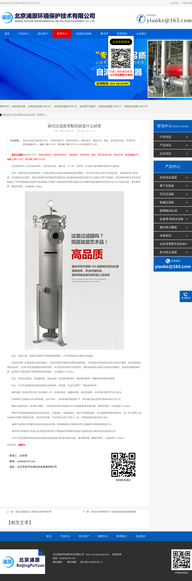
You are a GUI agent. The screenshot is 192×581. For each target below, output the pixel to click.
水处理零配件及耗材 (173, 244)
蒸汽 (22, 445)
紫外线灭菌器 (168, 227)
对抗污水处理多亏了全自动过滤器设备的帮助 (113, 512)
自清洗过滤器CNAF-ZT (39, 106)
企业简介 (141, 536)
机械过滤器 (167, 202)
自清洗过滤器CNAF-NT (136, 106)
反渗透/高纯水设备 (172, 219)
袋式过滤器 (17, 155)
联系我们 (174, 3)
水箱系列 (165, 235)
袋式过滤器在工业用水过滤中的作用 (33, 512)
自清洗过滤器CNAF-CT (109, 106)
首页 (48, 536)
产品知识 (165, 145)
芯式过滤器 (167, 194)
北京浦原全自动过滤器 (23, 115)
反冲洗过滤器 (168, 252)
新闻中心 (41, 115)
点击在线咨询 (121, 41)
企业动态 (165, 153)
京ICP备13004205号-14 (91, 562)
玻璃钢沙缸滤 (168, 210)
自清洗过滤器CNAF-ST (65, 106)
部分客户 (84, 536)
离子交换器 (167, 185)
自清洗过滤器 (168, 177)
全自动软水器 (18, 106)
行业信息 (165, 136)
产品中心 (65, 536)
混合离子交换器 (87, 106)
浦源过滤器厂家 (66, 131)
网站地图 (71, 562)
